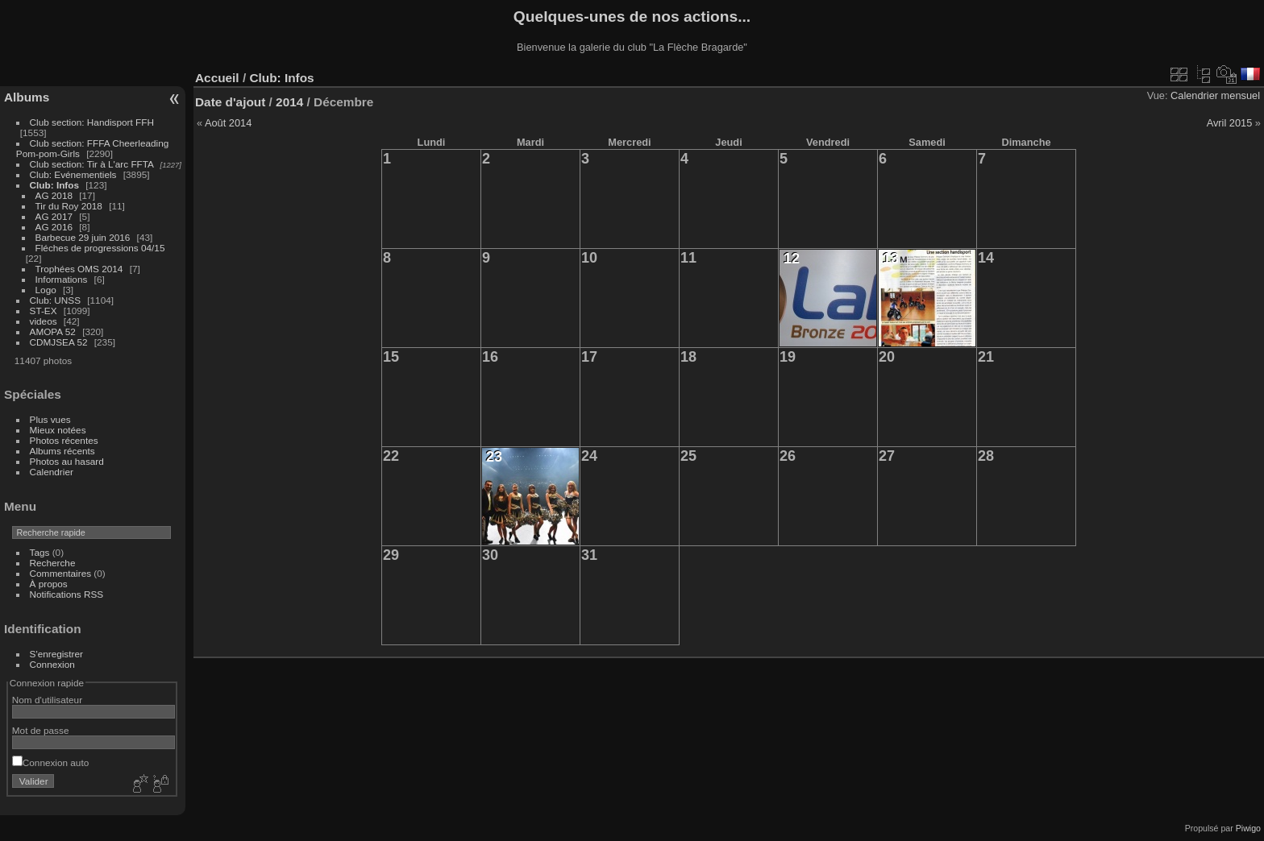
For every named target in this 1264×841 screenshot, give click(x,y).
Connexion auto (50, 762)
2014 (289, 102)
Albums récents (62, 450)
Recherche (53, 562)
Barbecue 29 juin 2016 (83, 237)
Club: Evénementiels (73, 174)
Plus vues (50, 419)
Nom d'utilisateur (47, 699)
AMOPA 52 (53, 331)
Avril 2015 (1230, 123)
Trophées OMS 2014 (79, 268)
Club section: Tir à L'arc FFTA (92, 164)
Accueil (217, 78)
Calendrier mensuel (1215, 95)
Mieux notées (58, 430)
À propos (49, 583)
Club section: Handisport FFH (92, 122)
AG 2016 (54, 227)
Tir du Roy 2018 (68, 206)
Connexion (52, 664)
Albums (26, 97)
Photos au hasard (67, 461)
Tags (40, 552)
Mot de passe (40, 730)
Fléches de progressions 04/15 (100, 247)
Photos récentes (64, 440)
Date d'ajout (230, 102)
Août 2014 (228, 123)
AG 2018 (54, 195)
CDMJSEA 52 (59, 342)
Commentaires (61, 573)
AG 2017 (54, 216)
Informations (61, 279)
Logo (45, 289)
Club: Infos (54, 185)
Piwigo (1248, 828)
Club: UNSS (55, 300)
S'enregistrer (56, 653)
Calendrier (51, 471)
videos (43, 321)
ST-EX (43, 310)
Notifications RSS (67, 594)
